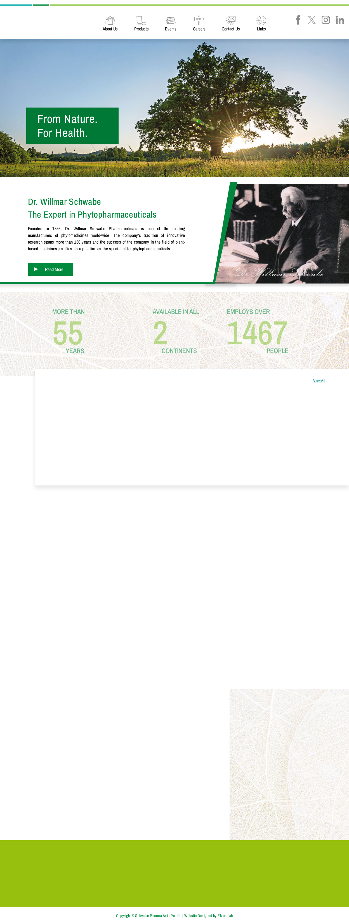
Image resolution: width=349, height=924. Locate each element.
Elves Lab (225, 915)
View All (319, 380)
